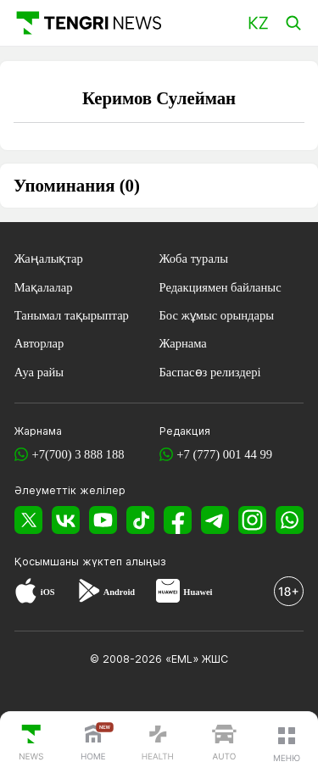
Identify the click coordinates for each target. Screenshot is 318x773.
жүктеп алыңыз (124, 561)
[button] (286, 744)
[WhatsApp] (290, 519)
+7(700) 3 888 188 (77, 454)
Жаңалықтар (48, 258)
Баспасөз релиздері (210, 372)
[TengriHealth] (158, 744)
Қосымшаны (48, 561)
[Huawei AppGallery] (168, 593)
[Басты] (87, 22)
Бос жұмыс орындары (217, 315)
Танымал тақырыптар (71, 315)
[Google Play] (88, 593)
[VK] (66, 519)
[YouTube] (103, 519)
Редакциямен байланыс (220, 287)
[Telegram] (215, 519)
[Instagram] (252, 519)
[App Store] (25, 593)
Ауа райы (39, 372)
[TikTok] (140, 519)
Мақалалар (43, 287)
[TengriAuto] (223, 744)
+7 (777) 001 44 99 (224, 454)
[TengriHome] (93, 744)
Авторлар (39, 343)
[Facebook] (178, 519)
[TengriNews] (31, 744)
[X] (28, 519)
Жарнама (183, 343)
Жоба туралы (194, 258)
